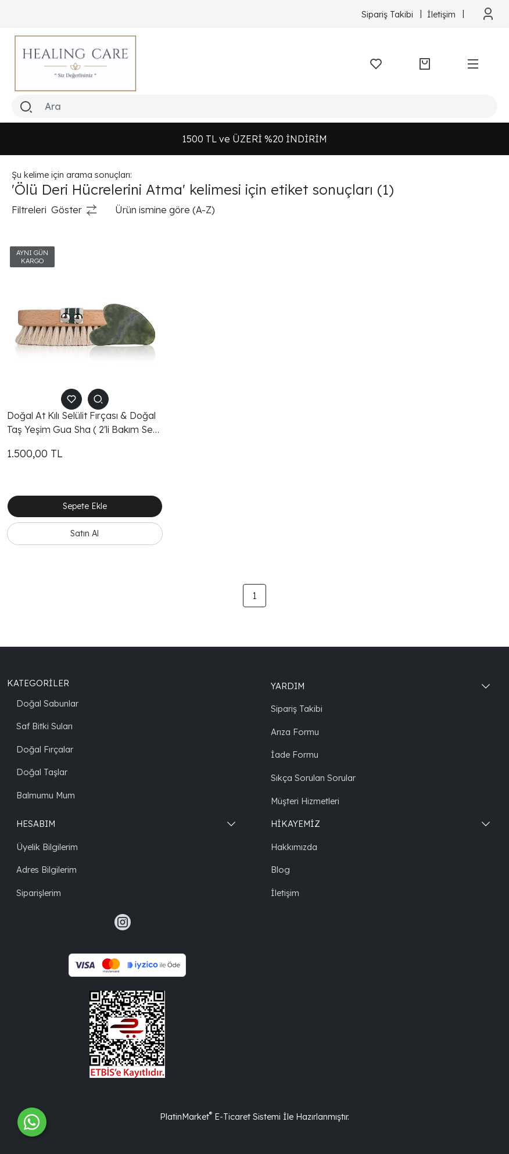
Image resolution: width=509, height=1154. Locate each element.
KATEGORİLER (38, 681)
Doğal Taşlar (41, 770)
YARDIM (287, 684)
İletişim (285, 891)
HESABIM (35, 821)
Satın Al (84, 531)
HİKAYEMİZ (295, 821)
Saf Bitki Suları (44, 724)
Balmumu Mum (45, 793)
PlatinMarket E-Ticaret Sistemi (220, 1114)
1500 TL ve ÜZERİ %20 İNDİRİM (254, 139)
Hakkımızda (294, 845)
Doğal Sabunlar (47, 701)
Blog (280, 867)
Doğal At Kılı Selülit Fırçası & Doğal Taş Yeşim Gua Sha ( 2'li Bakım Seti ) (82, 423)
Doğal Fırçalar (44, 747)
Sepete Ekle (85, 506)
